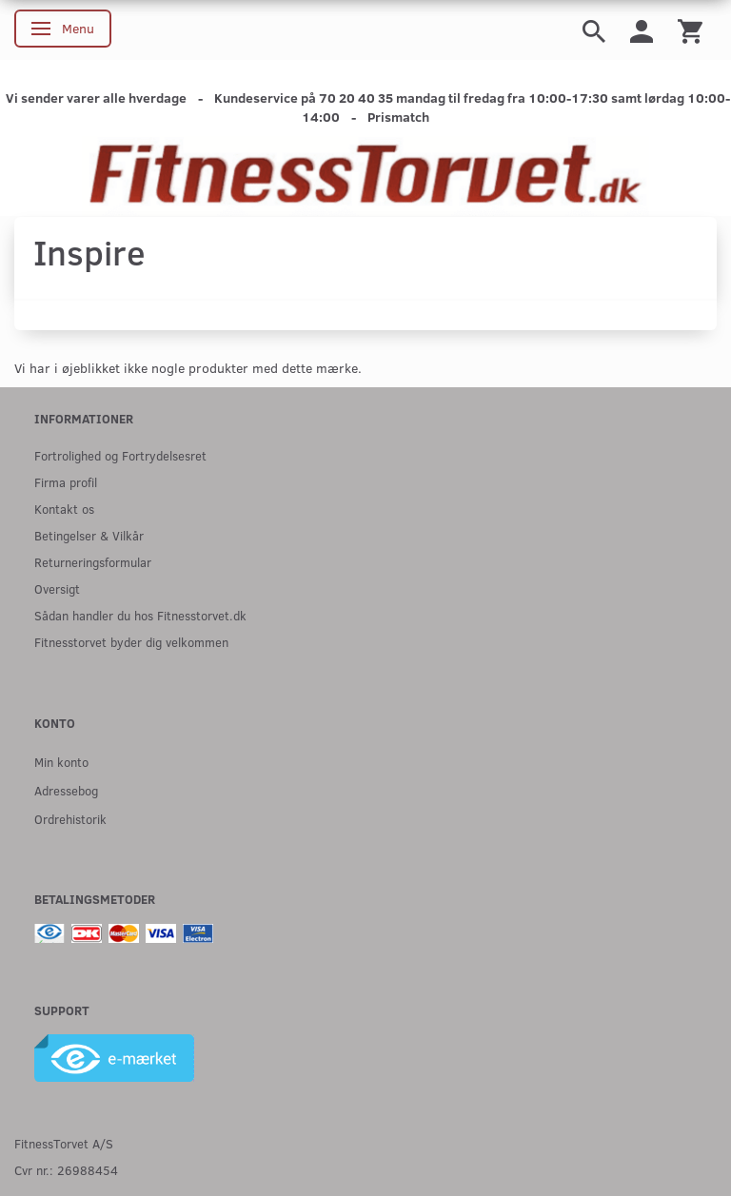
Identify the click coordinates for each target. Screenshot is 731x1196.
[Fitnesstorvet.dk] (365, 176)
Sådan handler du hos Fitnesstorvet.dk (140, 615)
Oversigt (57, 588)
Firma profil (65, 482)
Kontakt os (64, 508)
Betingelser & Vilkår (89, 535)
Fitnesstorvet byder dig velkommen (131, 642)
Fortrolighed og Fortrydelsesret (120, 455)
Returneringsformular (92, 562)
